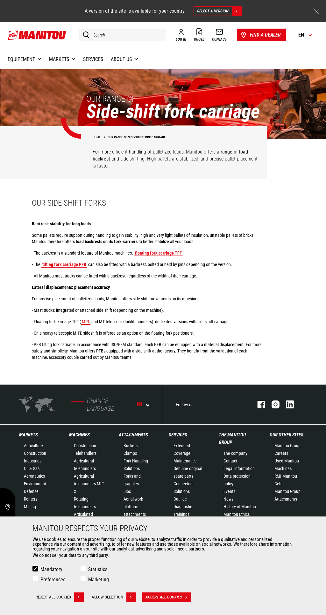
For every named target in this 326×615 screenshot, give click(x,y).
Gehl (278, 483)
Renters (30, 499)
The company (235, 453)
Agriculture (33, 445)
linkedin (287, 404)
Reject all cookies (60, 597)
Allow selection (114, 597)
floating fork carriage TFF (158, 253)
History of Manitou (239, 506)
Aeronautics (34, 476)
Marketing (98, 580)
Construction (35, 453)
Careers (281, 453)
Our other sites (286, 435)
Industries (32, 460)
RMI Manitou (285, 476)
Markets (28, 435)
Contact (230, 460)
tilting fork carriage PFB (64, 264)
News (228, 499)
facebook (258, 404)
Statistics (97, 569)
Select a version (219, 11)
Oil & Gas (31, 468)
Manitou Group (287, 445)
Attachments (133, 435)
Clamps (130, 453)
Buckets (131, 445)
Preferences (52, 580)
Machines (79, 435)
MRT (85, 321)
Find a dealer (260, 35)
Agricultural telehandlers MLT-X (89, 484)
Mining (30, 506)
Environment (35, 483)
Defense (31, 491)
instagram (272, 404)
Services (178, 435)
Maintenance (185, 460)
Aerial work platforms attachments (135, 506)
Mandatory (51, 569)
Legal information (239, 468)
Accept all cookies (168, 597)
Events (229, 491)
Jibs (127, 491)
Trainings (181, 514)
